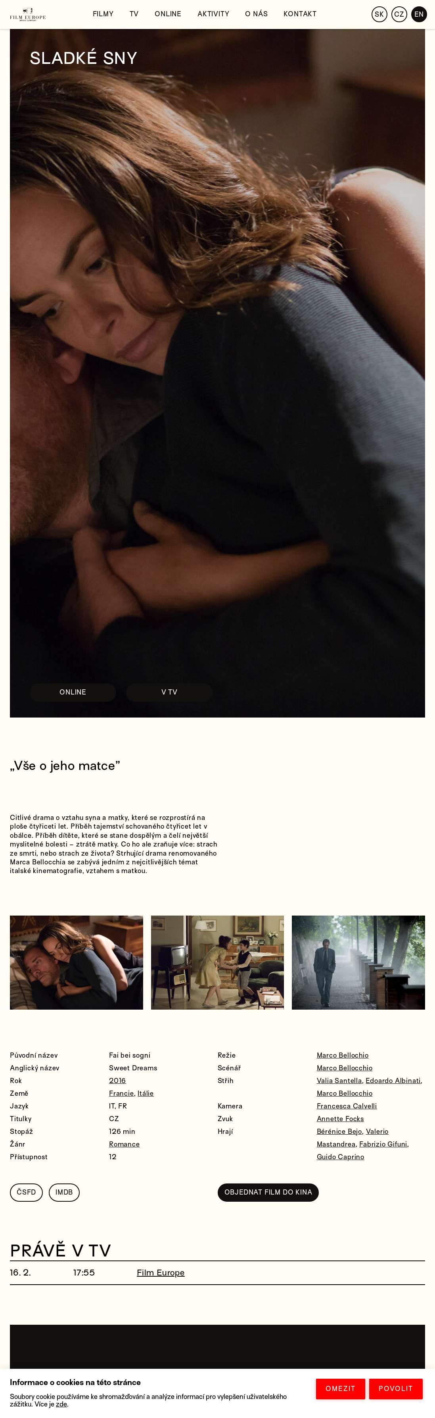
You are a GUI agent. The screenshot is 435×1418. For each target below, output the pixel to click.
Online (168, 14)
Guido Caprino (340, 1157)
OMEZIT (341, 1389)
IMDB (64, 1192)
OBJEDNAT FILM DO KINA (268, 1192)
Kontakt (300, 14)
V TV (169, 692)
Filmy (103, 14)
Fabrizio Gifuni (383, 1144)
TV (134, 14)
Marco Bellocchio (345, 1068)
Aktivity (213, 14)
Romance (124, 1144)
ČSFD (26, 1192)
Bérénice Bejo (339, 1131)
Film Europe (161, 1273)
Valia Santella (339, 1081)
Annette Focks (340, 1119)
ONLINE (72, 692)
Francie (121, 1093)
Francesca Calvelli (347, 1106)
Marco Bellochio (343, 1055)
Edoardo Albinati (393, 1081)
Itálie (146, 1093)
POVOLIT (396, 1389)
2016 (117, 1081)
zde (61, 1404)
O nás (256, 14)
